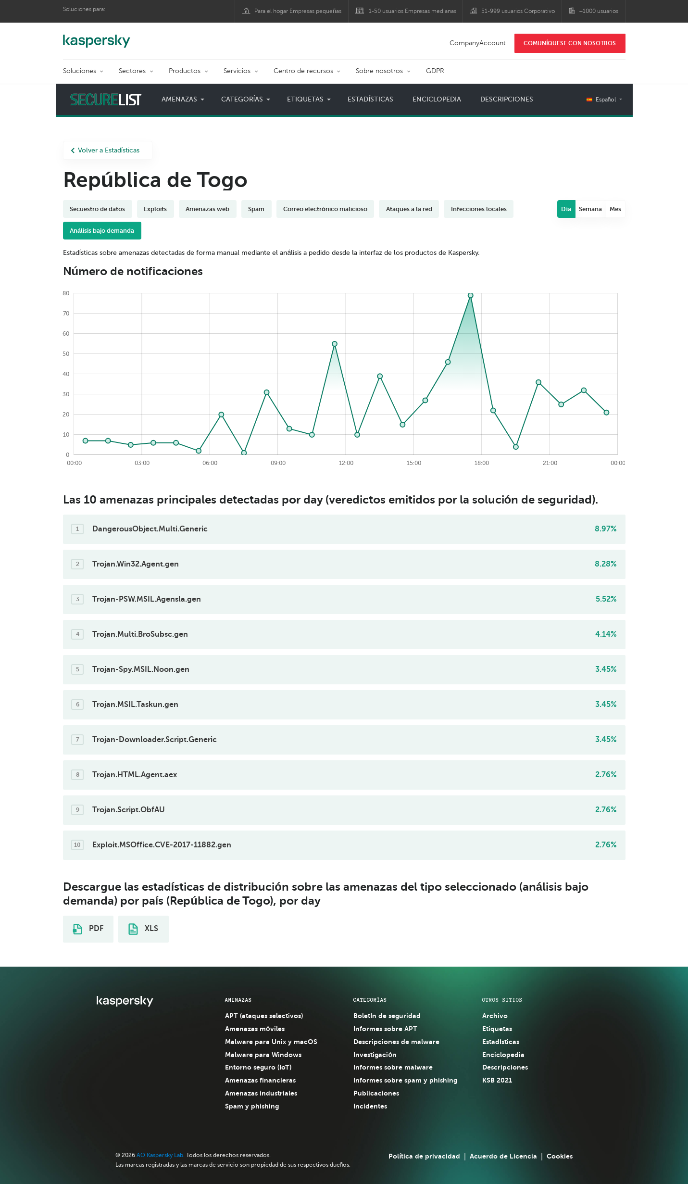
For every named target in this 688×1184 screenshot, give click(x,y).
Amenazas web (207, 209)
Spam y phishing (252, 1106)
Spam (256, 209)
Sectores (132, 71)
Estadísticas (370, 99)
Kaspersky (96, 36)
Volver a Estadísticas (105, 150)
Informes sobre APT (385, 1029)
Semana (590, 209)
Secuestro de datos (97, 209)
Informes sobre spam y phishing (405, 1080)
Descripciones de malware (396, 1041)
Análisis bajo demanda (102, 230)
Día (566, 209)
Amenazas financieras (260, 1080)
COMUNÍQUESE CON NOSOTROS (570, 43)
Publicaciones (376, 1093)
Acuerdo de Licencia (503, 1156)
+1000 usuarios (598, 11)
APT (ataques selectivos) (264, 1016)
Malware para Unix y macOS (271, 1041)
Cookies (560, 1156)
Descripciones (506, 99)
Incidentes (370, 1106)
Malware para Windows (263, 1054)
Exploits (155, 209)
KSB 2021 (497, 1080)
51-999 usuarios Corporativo (518, 11)
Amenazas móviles (255, 1029)
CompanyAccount (478, 43)
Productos (184, 71)
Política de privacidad (424, 1156)
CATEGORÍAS (370, 1000)
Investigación (375, 1054)
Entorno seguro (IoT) (258, 1067)
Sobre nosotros (379, 71)
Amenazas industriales (261, 1093)
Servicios (237, 71)
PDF (88, 929)
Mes (615, 209)
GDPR (435, 71)
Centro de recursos (303, 71)
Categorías (242, 99)
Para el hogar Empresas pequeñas (297, 11)
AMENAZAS (238, 1000)
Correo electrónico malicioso (325, 209)
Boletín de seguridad (387, 1016)
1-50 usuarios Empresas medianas (412, 11)
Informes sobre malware (393, 1067)
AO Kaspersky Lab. (161, 1155)
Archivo (495, 1016)
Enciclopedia (437, 99)
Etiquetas (305, 99)
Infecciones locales (479, 209)
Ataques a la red (409, 209)
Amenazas (179, 99)
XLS (143, 929)
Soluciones (79, 71)
